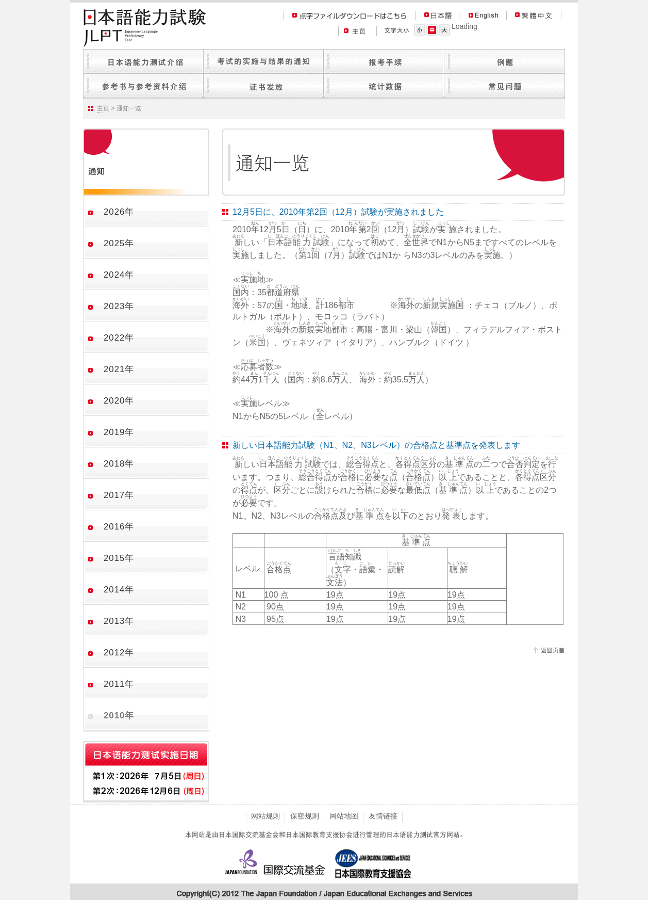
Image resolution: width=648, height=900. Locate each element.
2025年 (119, 243)
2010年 (119, 715)
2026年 (119, 212)
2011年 (119, 684)
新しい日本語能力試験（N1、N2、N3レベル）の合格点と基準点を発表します (376, 444)
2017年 (119, 495)
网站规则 (265, 816)
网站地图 (343, 816)
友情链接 (383, 816)
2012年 (119, 652)
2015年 (119, 558)
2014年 (119, 589)
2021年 (119, 369)
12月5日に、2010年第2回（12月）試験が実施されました (338, 211)
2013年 (119, 621)
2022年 (119, 338)
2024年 (119, 275)
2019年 (119, 432)
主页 (103, 108)
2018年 (119, 464)
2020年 (119, 401)
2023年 (119, 306)
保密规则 (304, 816)
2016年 (119, 527)
